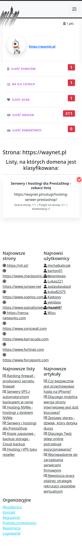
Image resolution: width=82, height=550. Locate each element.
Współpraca (12, 507)
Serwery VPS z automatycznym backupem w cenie (18, 396)
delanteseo (55, 276)
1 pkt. (68, 23)
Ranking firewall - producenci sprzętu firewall (19, 381)
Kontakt (9, 512)
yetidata (52, 302)
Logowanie (12, 533)
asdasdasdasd (57, 286)
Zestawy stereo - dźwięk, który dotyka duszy (60, 423)
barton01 (53, 270)
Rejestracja (12, 528)
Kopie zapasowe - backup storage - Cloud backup (19, 438)
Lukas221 (53, 281)
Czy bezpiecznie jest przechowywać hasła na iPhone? (59, 386)
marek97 (53, 307)
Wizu (50, 312)
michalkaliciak (57, 265)
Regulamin (11, 517)
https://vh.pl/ (15, 265)
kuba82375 (55, 291)
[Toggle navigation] (74, 9)
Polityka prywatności (19, 522)
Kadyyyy (52, 297)
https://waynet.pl (42, 46)
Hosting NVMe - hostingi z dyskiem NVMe (18, 412)
